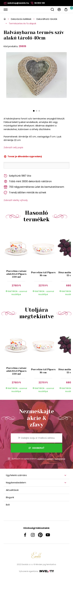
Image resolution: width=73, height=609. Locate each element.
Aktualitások (12, 490)
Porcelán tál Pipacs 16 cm (43, 274)
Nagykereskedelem (16, 482)
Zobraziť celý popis (13, 147)
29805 (22, 46)
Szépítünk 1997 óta (17, 176)
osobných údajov (45, 458)
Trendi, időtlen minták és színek (25, 193)
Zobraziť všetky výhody (16, 200)
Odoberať (36, 448)
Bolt (8, 504)
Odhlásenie (60, 458)
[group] (17, 263)
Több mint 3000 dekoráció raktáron (28, 181)
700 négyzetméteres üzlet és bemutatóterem (34, 187)
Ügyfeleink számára (16, 475)
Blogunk (10, 497)
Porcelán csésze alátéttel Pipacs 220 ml (16, 274)
